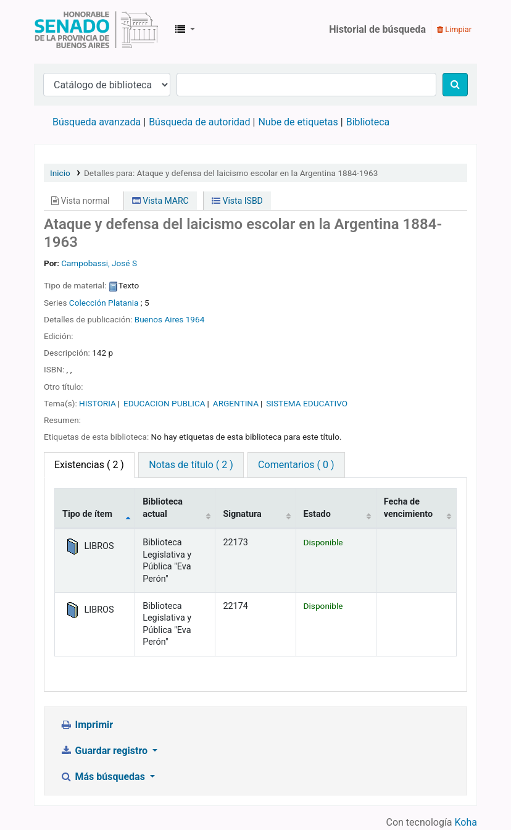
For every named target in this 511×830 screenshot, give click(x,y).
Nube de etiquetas (298, 122)
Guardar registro (105, 751)
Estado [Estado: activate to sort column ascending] (317, 514)
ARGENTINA (236, 403)
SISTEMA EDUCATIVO (306, 403)
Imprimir (86, 725)
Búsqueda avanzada (96, 122)
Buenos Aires (159, 319)
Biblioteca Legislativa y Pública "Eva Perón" (96, 29)
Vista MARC (160, 201)
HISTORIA (97, 403)
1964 (195, 319)
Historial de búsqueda (377, 29)
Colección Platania (104, 303)
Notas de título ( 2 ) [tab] (191, 465)
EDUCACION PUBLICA (164, 403)
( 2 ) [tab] (89, 465)
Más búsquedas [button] (103, 776)
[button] (185, 29)
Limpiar (454, 29)
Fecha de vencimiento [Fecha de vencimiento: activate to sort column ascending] (408, 508)
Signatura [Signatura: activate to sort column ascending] (242, 514)
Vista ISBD (237, 201)
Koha (466, 822)
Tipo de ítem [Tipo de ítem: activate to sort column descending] (87, 514)
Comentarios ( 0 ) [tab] (296, 465)
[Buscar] (455, 84)
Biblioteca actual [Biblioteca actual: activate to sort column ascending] (163, 508)
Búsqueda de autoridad (199, 122)
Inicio (60, 173)
